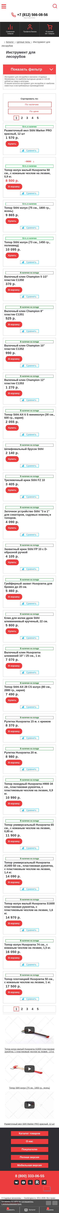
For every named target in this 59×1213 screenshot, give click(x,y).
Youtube (23, 1182)
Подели (33, 1189)
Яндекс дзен (30, 1182)
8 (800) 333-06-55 (29, 1176)
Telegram (44, 1182)
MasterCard (19, 1189)
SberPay (46, 1188)
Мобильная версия (29, 1165)
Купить (12, 143)
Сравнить (29, 150)
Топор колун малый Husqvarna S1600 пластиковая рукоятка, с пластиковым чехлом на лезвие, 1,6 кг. (29, 1050)
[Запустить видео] (29, 1030)
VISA (9, 1189)
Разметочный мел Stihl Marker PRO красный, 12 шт (29, 1124)
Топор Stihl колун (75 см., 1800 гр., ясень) (29, 1088)
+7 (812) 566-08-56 (32, 15)
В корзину (14, 186)
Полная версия (29, 1157)
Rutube (37, 1182)
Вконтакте (16, 1182)
